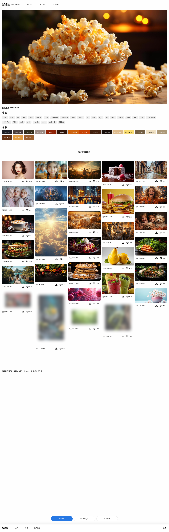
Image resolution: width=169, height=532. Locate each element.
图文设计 (30, 4)
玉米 (14, 122)
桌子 (93, 118)
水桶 (43, 122)
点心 (100, 118)
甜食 (128, 118)
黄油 (28, 122)
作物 (11, 118)
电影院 (36, 122)
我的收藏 (37, 528)
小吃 (142, 118)
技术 (31, 118)
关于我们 (43, 4)
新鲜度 (38, 118)
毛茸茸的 (65, 118)
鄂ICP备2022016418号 (14, 383)
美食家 (120, 118)
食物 (73, 118)
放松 (24, 118)
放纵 (135, 118)
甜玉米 (61, 122)
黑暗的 (80, 118)
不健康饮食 (151, 118)
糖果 (112, 118)
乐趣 (46, 118)
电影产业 (52, 122)
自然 (4, 118)
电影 (21, 122)
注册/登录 (56, 4)
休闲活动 (6, 122)
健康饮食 (55, 118)
